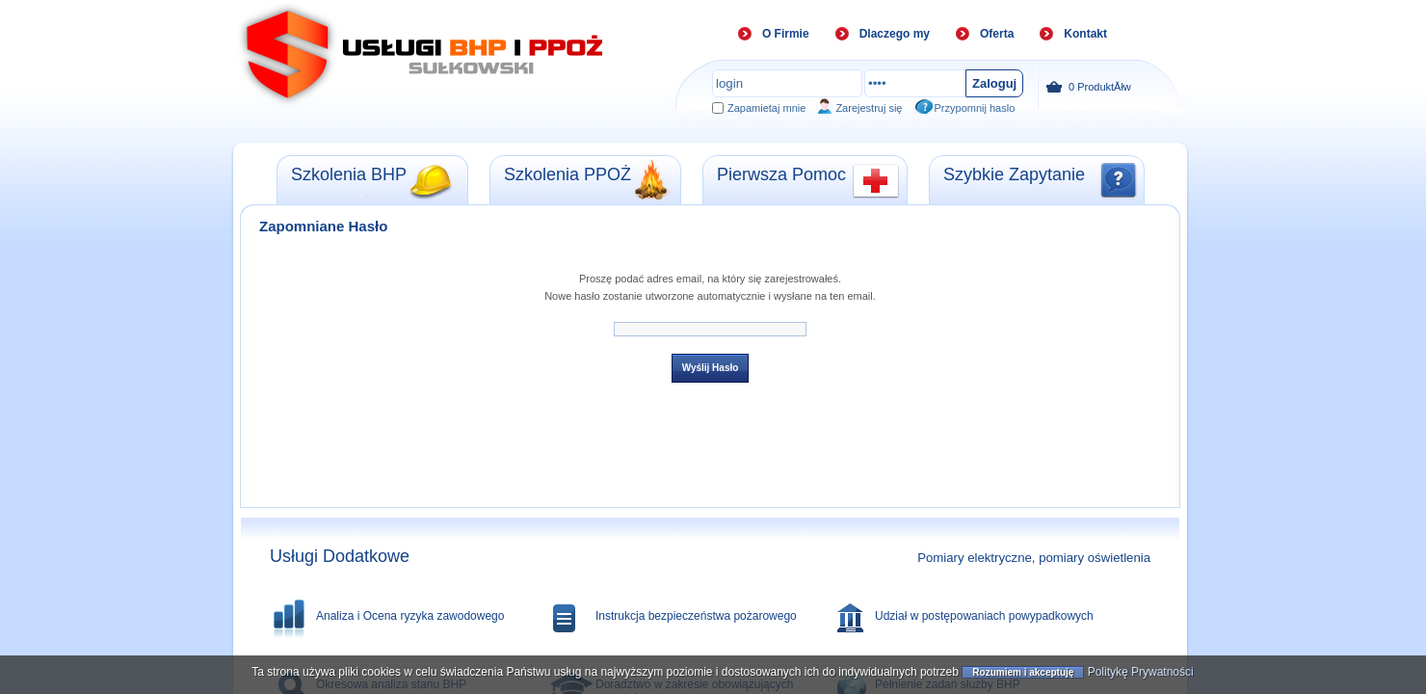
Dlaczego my (894, 33)
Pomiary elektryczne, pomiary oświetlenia (1033, 557)
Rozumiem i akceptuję (1022, 673)
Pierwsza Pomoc (781, 174)
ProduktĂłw (1088, 87)
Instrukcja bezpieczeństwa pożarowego (696, 616)
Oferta (997, 33)
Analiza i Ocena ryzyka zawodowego (410, 616)
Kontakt (1085, 33)
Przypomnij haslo (975, 108)
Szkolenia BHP (349, 174)
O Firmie (785, 33)
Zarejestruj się (868, 108)
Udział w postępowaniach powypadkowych (984, 616)
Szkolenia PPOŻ (567, 174)
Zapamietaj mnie (766, 108)
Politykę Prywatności (1141, 673)
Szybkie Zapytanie (1014, 174)
